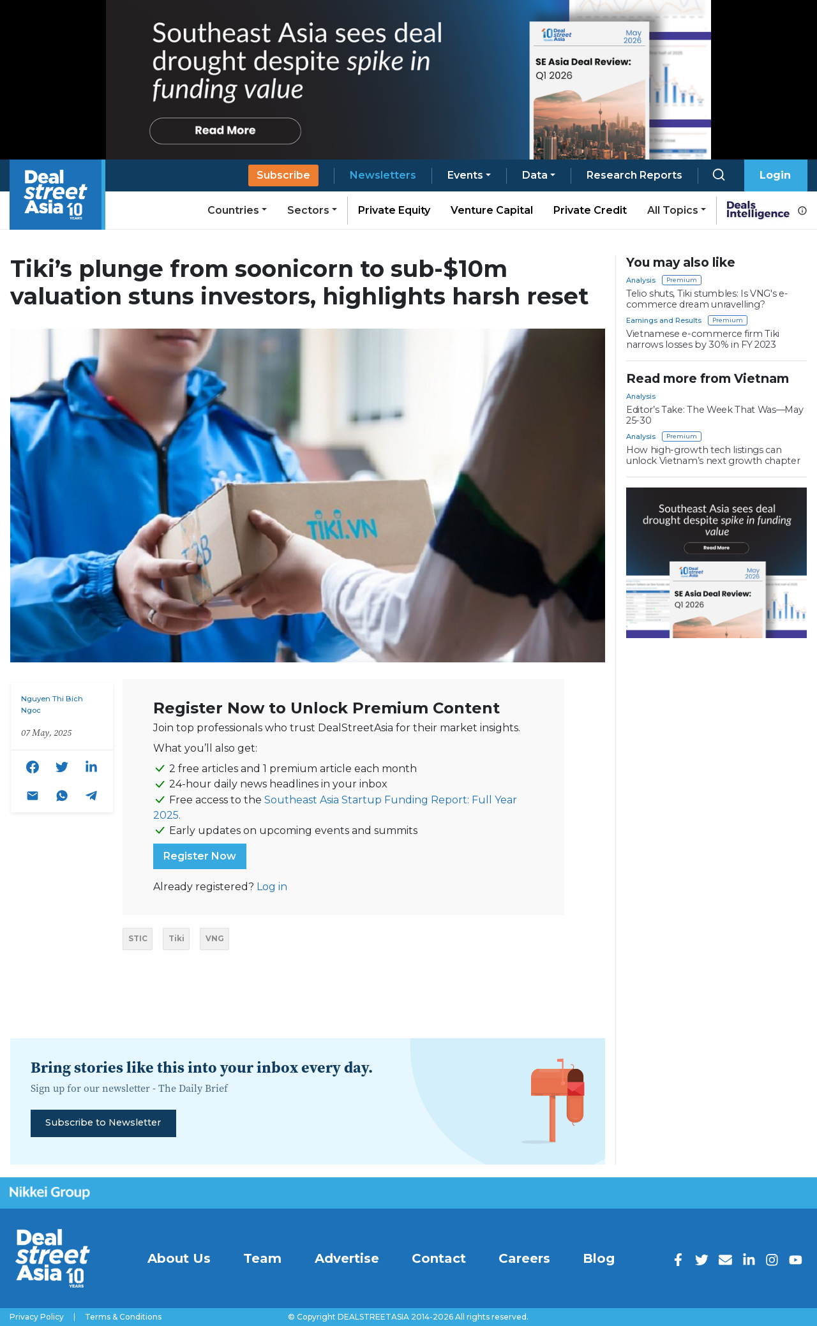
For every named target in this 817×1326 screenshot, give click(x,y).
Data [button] (535, 175)
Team (262, 1258)
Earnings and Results (663, 320)
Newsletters (383, 175)
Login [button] (775, 175)
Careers (524, 1258)
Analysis (641, 280)
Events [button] (465, 175)
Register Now (199, 856)
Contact (439, 1258)
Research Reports (634, 175)
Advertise (347, 1258)
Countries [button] (233, 210)
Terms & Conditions (123, 1317)
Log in (272, 887)
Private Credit (590, 210)
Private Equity (394, 210)
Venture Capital (492, 210)
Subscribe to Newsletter (103, 1122)
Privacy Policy (37, 1317)
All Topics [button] (672, 210)
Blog (599, 1258)
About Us (179, 1258)
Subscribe (283, 175)
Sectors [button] (308, 210)
